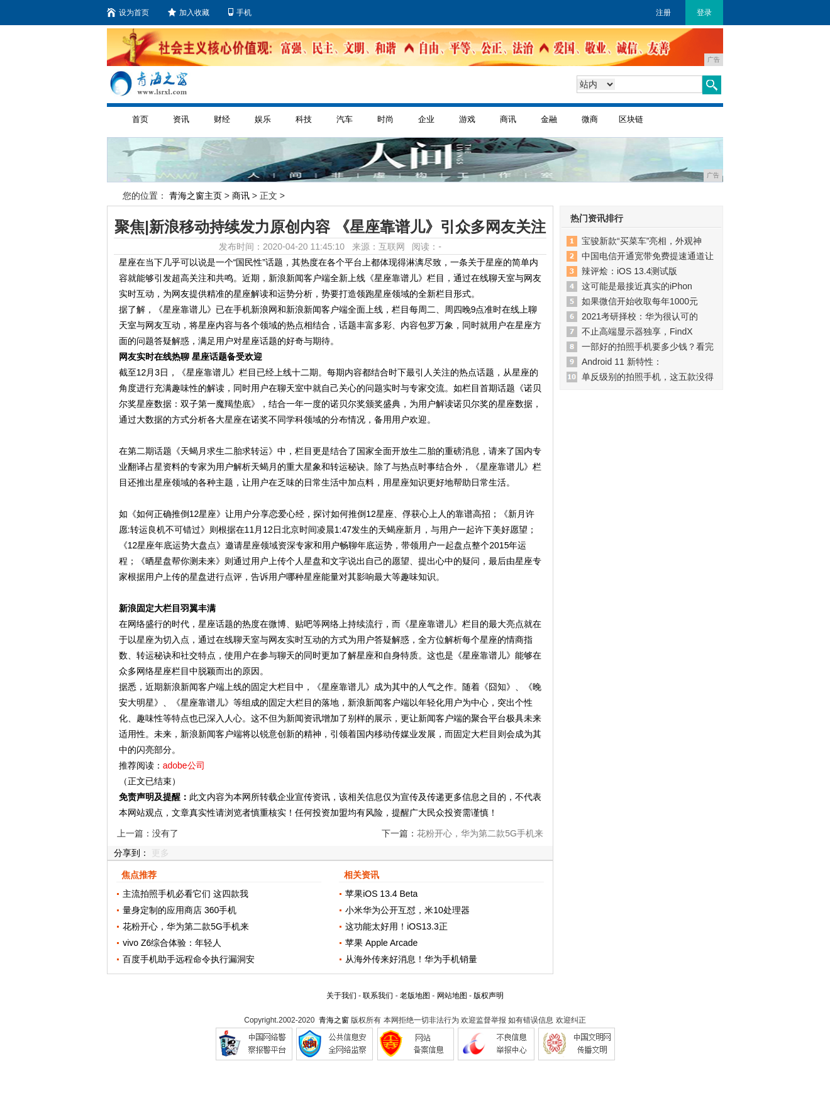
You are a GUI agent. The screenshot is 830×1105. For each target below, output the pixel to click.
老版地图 (415, 995)
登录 (704, 12)
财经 (222, 119)
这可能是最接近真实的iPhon (637, 286)
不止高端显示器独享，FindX (637, 331)
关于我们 (341, 995)
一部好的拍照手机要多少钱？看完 (648, 346)
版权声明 (488, 995)
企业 (426, 119)
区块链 (631, 119)
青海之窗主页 (195, 196)
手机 (240, 12)
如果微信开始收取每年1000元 (640, 301)
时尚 (385, 119)
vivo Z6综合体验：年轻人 (172, 943)
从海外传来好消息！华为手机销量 (411, 959)
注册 (663, 12)
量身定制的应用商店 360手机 (179, 910)
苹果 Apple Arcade (381, 943)
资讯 (181, 119)
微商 (590, 119)
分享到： (131, 853)
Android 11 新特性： (622, 362)
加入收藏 (188, 12)
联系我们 (378, 995)
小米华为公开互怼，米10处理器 (407, 910)
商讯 (508, 119)
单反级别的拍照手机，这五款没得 (648, 377)
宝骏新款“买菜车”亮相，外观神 (642, 241)
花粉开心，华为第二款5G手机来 (186, 926)
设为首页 (128, 12)
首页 (140, 119)
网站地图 (452, 995)
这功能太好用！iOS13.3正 (396, 926)
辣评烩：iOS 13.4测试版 (629, 271)
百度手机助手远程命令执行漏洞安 (189, 959)
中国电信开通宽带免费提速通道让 (648, 256)
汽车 (344, 119)
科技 (304, 119)
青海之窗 (334, 1020)
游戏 (467, 119)
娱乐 (263, 119)
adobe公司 (184, 765)
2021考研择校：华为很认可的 (640, 316)
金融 (549, 119)
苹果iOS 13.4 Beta (381, 894)
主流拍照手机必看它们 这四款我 (185, 894)
